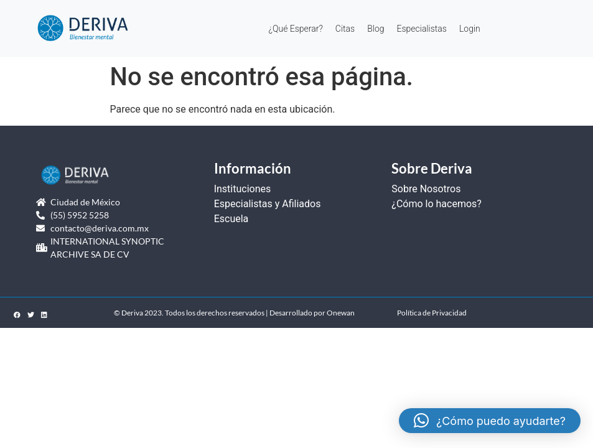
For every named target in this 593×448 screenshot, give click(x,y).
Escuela (231, 219)
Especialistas (422, 29)
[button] (490, 420)
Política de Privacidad (432, 312)
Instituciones (242, 189)
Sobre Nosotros (425, 189)
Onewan (341, 312)
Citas (345, 29)
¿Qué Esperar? (296, 29)
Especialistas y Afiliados (267, 204)
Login (469, 29)
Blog (375, 29)
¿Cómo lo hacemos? (436, 204)
